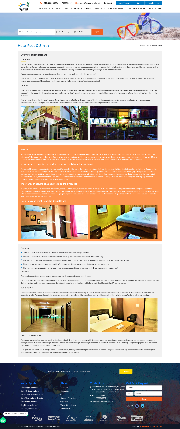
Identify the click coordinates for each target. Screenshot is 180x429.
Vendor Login (154, 3)
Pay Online (64, 401)
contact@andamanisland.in (89, 3)
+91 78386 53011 (65, 3)
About (64, 383)
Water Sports (28, 383)
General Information (68, 398)
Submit (126, 371)
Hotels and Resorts (116, 8)
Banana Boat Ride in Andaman (32, 394)
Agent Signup (125, 3)
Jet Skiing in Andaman (29, 408)
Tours (65, 8)
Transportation (154, 8)
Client (139, 3)
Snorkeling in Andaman (29, 387)
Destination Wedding (136, 8)
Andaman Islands (45, 8)
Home (142, 45)
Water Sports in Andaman (82, 8)
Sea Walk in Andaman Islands (32, 398)
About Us (64, 387)
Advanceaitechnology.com (151, 426)
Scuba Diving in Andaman (30, 391)
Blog (62, 394)
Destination (100, 8)
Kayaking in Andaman (29, 405)
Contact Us (108, 3)
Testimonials (65, 408)
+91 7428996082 (50, 3)
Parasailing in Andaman (29, 401)
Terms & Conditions (68, 405)
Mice (58, 8)
